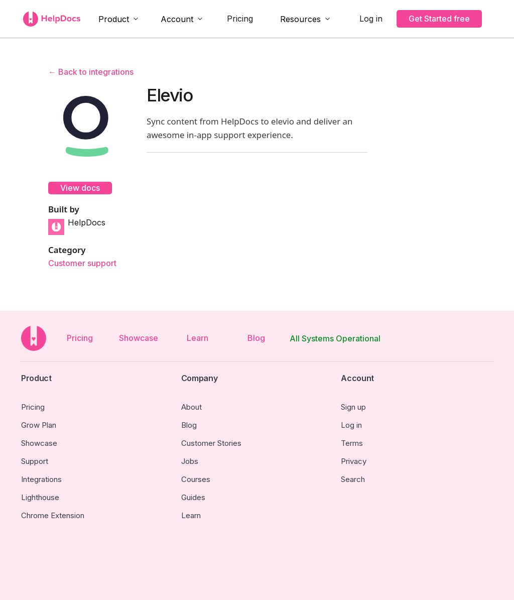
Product (113, 19)
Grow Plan (38, 425)
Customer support (82, 263)
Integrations (41, 479)
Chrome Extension (52, 515)
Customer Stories (211, 443)
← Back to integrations (91, 72)
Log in (370, 19)
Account (177, 19)
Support (34, 461)
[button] (119, 19)
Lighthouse (40, 497)
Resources (300, 19)
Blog (256, 338)
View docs (80, 188)
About (191, 407)
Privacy (353, 461)
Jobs (189, 461)
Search (353, 479)
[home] (51, 19)
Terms (352, 443)
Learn (197, 338)
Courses (195, 479)
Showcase (138, 338)
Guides (193, 497)
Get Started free (439, 19)
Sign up (353, 407)
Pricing (240, 19)
